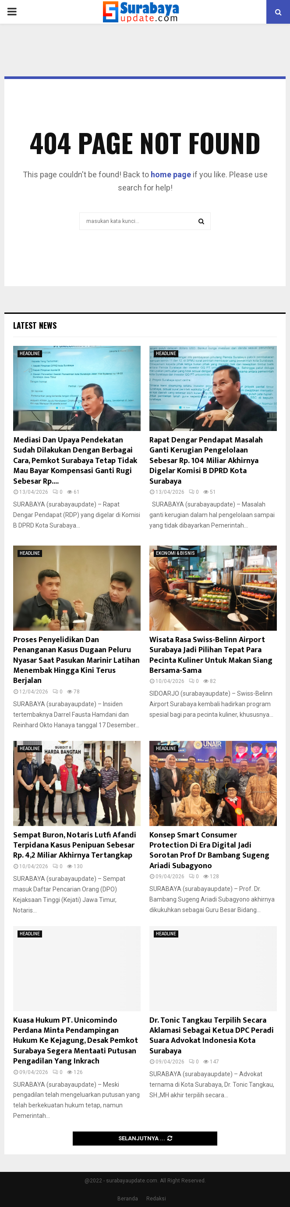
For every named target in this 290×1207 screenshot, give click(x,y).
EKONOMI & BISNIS (175, 553)
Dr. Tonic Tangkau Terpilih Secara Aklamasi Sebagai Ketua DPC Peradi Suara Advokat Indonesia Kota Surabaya (211, 1036)
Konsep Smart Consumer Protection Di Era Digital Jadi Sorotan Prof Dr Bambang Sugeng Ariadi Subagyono (209, 851)
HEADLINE (30, 353)
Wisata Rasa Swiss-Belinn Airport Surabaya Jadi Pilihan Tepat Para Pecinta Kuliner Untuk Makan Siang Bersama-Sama (210, 655)
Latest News (35, 325)
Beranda (127, 1199)
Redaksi (156, 1199)
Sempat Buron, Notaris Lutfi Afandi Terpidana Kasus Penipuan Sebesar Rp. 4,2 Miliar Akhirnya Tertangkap (74, 845)
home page (171, 174)
